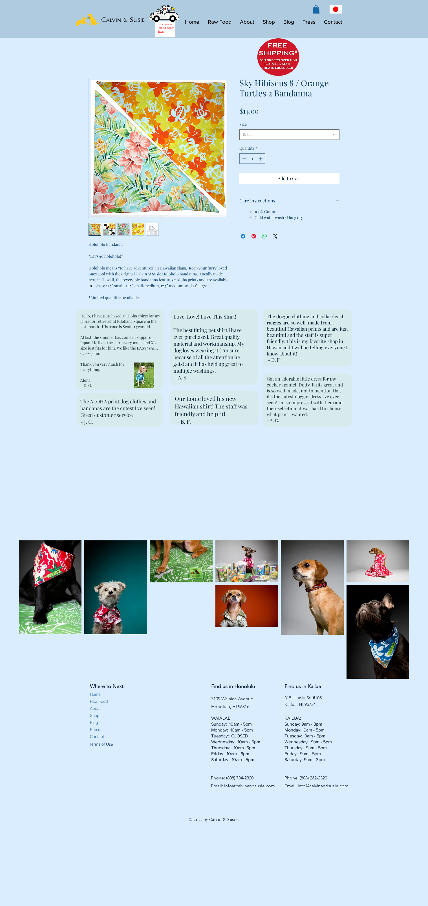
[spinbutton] (252, 158)
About (95, 708)
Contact (97, 736)
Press (95, 729)
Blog (94, 722)
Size (243, 124)
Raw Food (99, 701)
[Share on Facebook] (243, 236)
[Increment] (260, 158)
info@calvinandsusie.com (249, 785)
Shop (95, 715)
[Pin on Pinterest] (253, 236)
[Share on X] (275, 236)
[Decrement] (243, 158)
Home (95, 694)
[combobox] (289, 134)
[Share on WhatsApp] (264, 236)
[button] (316, 9)
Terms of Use (101, 744)
